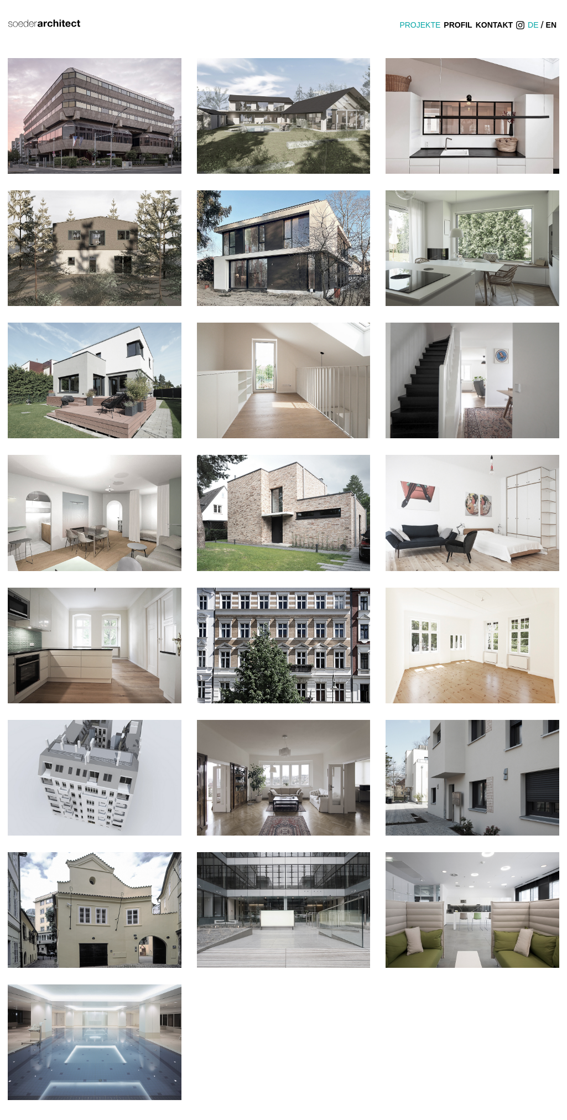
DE (533, 24)
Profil (458, 24)
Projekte (419, 24)
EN (551, 24)
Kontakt (494, 24)
